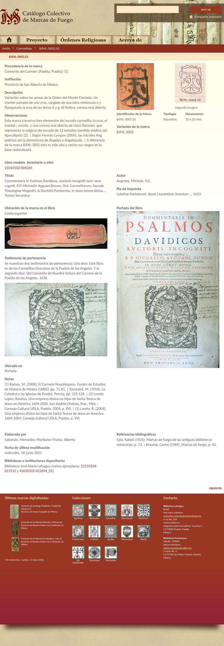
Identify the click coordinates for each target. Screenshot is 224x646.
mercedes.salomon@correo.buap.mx (182, 515)
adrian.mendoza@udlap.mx (177, 547)
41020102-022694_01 (36, 471)
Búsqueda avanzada (208, 16)
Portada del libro (130, 208)
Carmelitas (24, 48)
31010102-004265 (18, 168)
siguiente (215, 488)
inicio (6, 48)
